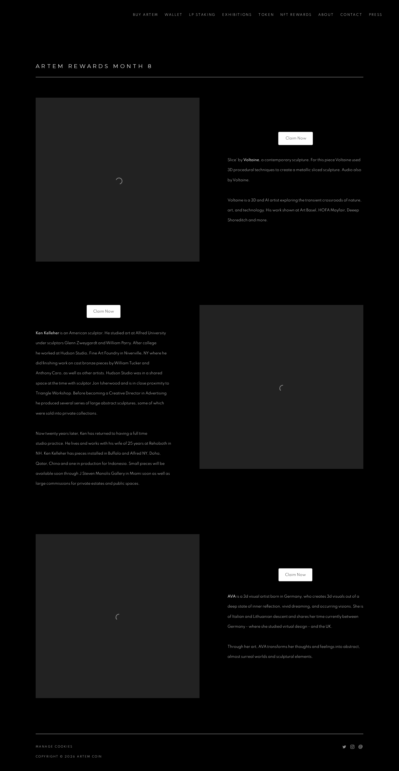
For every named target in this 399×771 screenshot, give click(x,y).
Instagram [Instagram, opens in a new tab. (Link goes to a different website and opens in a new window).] (352, 747)
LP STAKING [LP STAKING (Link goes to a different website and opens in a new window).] (202, 15)
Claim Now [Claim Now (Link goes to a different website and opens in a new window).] (295, 138)
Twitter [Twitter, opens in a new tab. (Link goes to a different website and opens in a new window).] (344, 747)
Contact (351, 15)
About (326, 15)
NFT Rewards (296, 15)
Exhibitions (237, 15)
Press (376, 15)
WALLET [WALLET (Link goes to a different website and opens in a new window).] (174, 15)
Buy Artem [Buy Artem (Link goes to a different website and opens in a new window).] (145, 15)
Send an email (360, 747)
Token (266, 15)
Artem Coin (40, 14)
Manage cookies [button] (54, 746)
